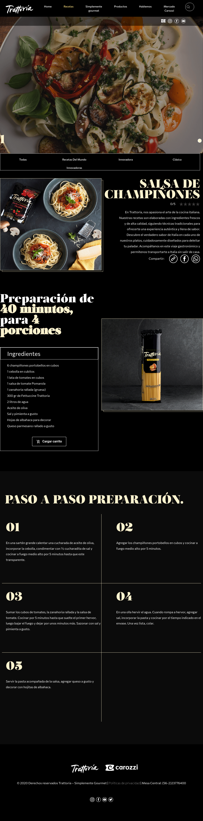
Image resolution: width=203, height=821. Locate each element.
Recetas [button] (68, 6)
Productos (120, 6)
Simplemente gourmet (94, 8)
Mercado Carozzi (169, 8)
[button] (199, 141)
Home (48, 6)
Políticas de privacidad (124, 783)
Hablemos (145, 6)
